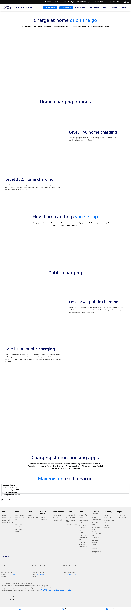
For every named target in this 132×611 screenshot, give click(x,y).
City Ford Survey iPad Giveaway (97, 552)
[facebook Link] (122, 2)
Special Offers (83, 515)
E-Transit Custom (71, 524)
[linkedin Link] (125, 2)
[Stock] (22, 609)
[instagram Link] (128, 2)
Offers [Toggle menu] (105, 7)
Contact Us (107, 517)
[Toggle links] (8, 600)
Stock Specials (83, 520)
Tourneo (17, 522)
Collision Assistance (95, 548)
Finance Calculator (84, 535)
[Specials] (110, 609)
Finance (81, 533)
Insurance (82, 542)
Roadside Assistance (95, 543)
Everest (30, 515)
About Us (107, 522)
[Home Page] (7, 7)
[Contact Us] (57, 2)
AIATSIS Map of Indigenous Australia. (56, 590)
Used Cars (82, 528)
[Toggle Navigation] (125, 8)
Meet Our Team (109, 520)
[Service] (66, 609)
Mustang (56, 517)
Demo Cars (82, 525)
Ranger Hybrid (6, 520)
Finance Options (50, 7)
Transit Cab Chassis (18, 530)
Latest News (108, 515)
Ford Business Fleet (83, 538)
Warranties (95, 540)
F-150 (3, 525)
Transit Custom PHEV (71, 521)
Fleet (80, 530)
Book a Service (66, 7)
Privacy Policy (121, 515)
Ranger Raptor (6, 517)
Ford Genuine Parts (96, 528)
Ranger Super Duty (8, 522)
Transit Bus (18, 527)
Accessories (95, 537)
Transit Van (18, 524)
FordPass (107, 528)
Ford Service (95, 522)
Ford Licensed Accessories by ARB (96, 533)
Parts (93, 525)
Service (94, 517)
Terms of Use (121, 517)
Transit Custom (19, 515)
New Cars (82, 522)
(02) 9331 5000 (10, 574)
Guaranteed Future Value (83, 545)
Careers (106, 525)
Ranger (4, 515)
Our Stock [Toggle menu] (94, 7)
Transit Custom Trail (19, 518)
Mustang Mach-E (33, 517)
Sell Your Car (115, 7)
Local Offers (82, 517)
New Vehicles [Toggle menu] (81, 7)
